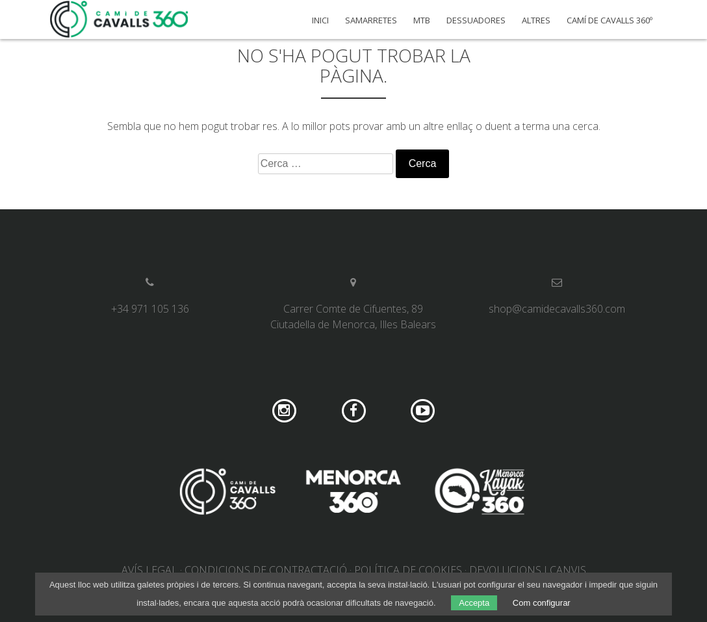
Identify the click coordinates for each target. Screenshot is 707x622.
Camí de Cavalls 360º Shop (119, 19)
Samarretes (371, 20)
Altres (536, 20)
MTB (421, 20)
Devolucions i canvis (527, 570)
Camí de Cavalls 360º (609, 20)
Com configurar (542, 603)
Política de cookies (408, 570)
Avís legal (149, 570)
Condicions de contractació (266, 570)
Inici (320, 20)
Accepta (474, 603)
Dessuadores (476, 20)
